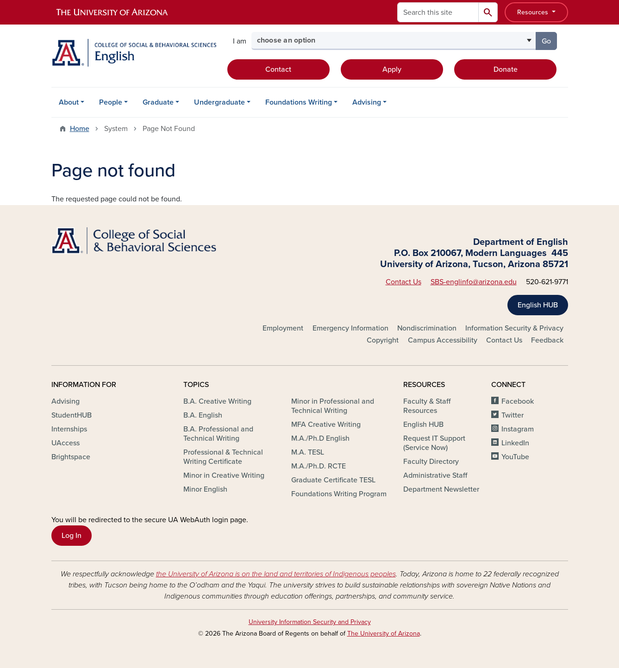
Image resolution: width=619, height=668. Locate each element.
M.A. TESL (307, 452)
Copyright (383, 340)
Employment (283, 328)
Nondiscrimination (426, 328)
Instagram (517, 429)
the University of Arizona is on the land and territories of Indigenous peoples (276, 574)
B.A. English (202, 415)
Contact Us (403, 282)
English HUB (538, 305)
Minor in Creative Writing (223, 475)
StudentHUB (71, 415)
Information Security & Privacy (514, 328)
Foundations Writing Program (339, 494)
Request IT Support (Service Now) (434, 443)
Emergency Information (350, 328)
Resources (533, 12)
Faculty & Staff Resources (426, 406)
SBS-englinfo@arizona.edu (474, 282)
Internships (69, 429)
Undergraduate (219, 102)
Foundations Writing (298, 102)
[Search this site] (438, 12)
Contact (278, 69)
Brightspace (70, 457)
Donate (506, 69)
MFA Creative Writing (326, 424)
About (69, 102)
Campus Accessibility (442, 340)
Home (79, 128)
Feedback (547, 340)
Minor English (205, 489)
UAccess (65, 443)
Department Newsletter (441, 489)
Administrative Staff (435, 475)
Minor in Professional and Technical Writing (332, 406)
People (110, 102)
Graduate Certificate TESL (333, 480)
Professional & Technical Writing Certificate (223, 457)
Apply (391, 69)
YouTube (515, 457)
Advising (366, 102)
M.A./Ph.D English (320, 438)
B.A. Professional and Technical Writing (218, 434)
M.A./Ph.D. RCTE (318, 466)
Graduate (158, 102)
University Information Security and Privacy (310, 622)
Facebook (517, 401)
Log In (71, 535)
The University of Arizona (383, 633)
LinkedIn (515, 443)
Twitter (512, 415)
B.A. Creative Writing (217, 401)
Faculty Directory (431, 461)
